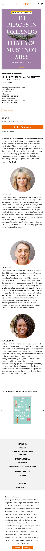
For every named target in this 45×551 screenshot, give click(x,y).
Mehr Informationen (23, 543)
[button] (38, 3)
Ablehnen (16, 547)
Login (22, 483)
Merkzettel (22, 487)
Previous (2, 411)
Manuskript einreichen (22, 466)
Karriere (22, 462)
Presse (22, 447)
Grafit (22, 475)
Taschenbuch (8, 110)
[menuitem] (22, 444)
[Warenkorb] (42, 4)
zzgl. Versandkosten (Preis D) (16, 121)
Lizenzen (22, 455)
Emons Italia (22, 471)
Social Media (22, 458)
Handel (22, 444)
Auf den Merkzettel (10, 102)
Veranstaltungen (22, 451)
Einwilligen (28, 547)
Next (43, 411)
